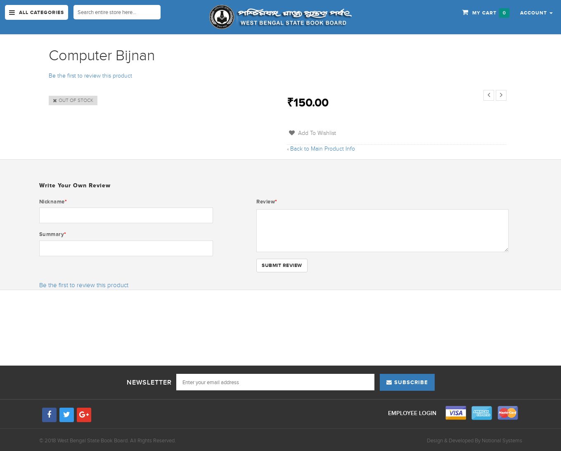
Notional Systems (502, 440)
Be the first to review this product (90, 76)
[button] (536, 12)
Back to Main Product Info (321, 149)
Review (266, 201)
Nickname (53, 201)
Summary (52, 234)
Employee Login (413, 413)
